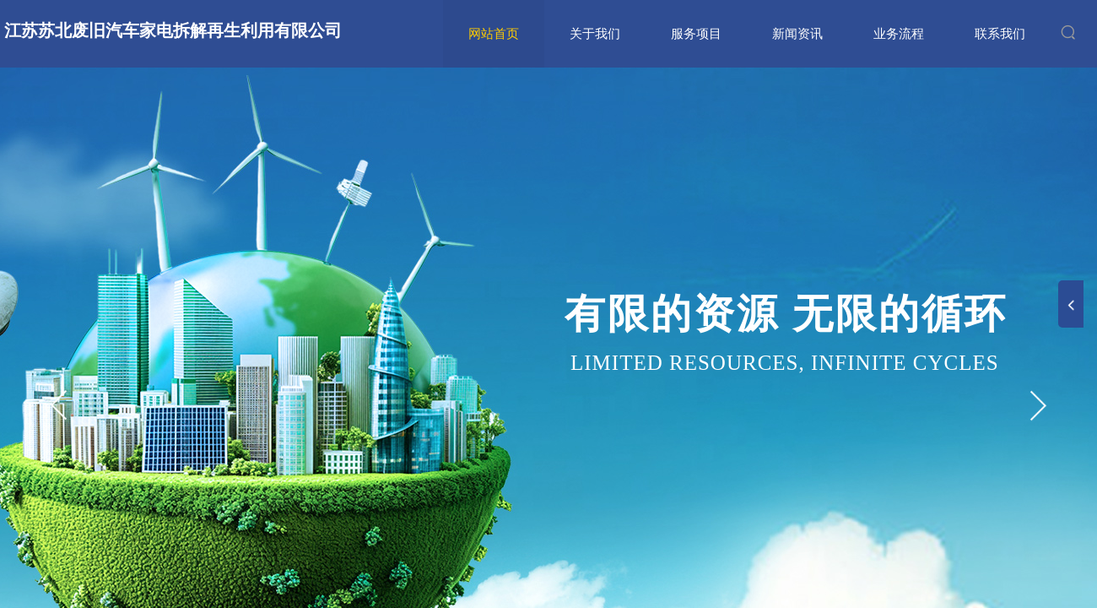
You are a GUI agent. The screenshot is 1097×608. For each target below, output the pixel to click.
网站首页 (493, 34)
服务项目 (696, 34)
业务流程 (898, 34)
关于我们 (595, 34)
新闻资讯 (797, 34)
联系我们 (1000, 34)
